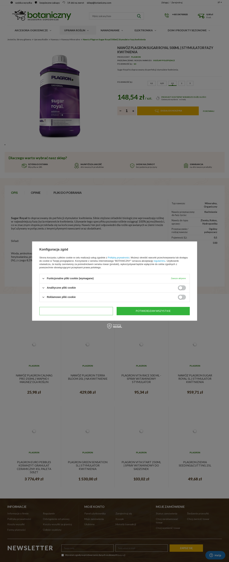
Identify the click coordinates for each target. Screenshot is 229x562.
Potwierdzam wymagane (76, 310)
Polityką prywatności (118, 257)
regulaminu (159, 260)
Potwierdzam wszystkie (153, 310)
